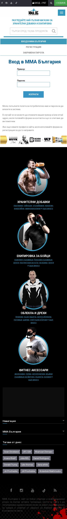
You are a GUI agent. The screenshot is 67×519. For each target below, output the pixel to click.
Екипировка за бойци (33, 256)
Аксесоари (20, 374)
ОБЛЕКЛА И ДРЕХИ (33, 313)
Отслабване (38, 205)
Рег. (45, 3)
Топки (28, 374)
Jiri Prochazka (10, 471)
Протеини (18, 205)
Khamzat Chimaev (43, 452)
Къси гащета (30, 317)
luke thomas (27, 465)
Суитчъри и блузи (38, 319)
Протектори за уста (29, 262)
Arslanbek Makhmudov (50, 471)
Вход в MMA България (33, 41)
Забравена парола (33, 52)
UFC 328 (27, 452)
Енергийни (19, 208)
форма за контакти (34, 118)
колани (47, 377)
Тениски (19, 317)
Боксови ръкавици (43, 259)
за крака (43, 262)
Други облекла (44, 317)
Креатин (49, 205)
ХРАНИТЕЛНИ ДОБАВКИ (33, 202)
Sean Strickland (11, 452)
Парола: (21, 80)
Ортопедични (38, 374)
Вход (36, 3)
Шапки (26, 319)
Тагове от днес (12, 442)
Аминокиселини (32, 208)
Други (16, 262)
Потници (18, 319)
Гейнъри (28, 205)
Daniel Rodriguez (41, 458)
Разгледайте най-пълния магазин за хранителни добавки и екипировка (32, 22)
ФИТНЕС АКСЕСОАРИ (33, 370)
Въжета (39, 377)
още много (48, 208)
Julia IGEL (24, 458)
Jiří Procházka (28, 471)
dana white (43, 465)
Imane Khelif (10, 458)
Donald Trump (10, 465)
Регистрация (33, 47)
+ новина (61, 3)
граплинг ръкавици (23, 259)
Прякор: (21, 69)
